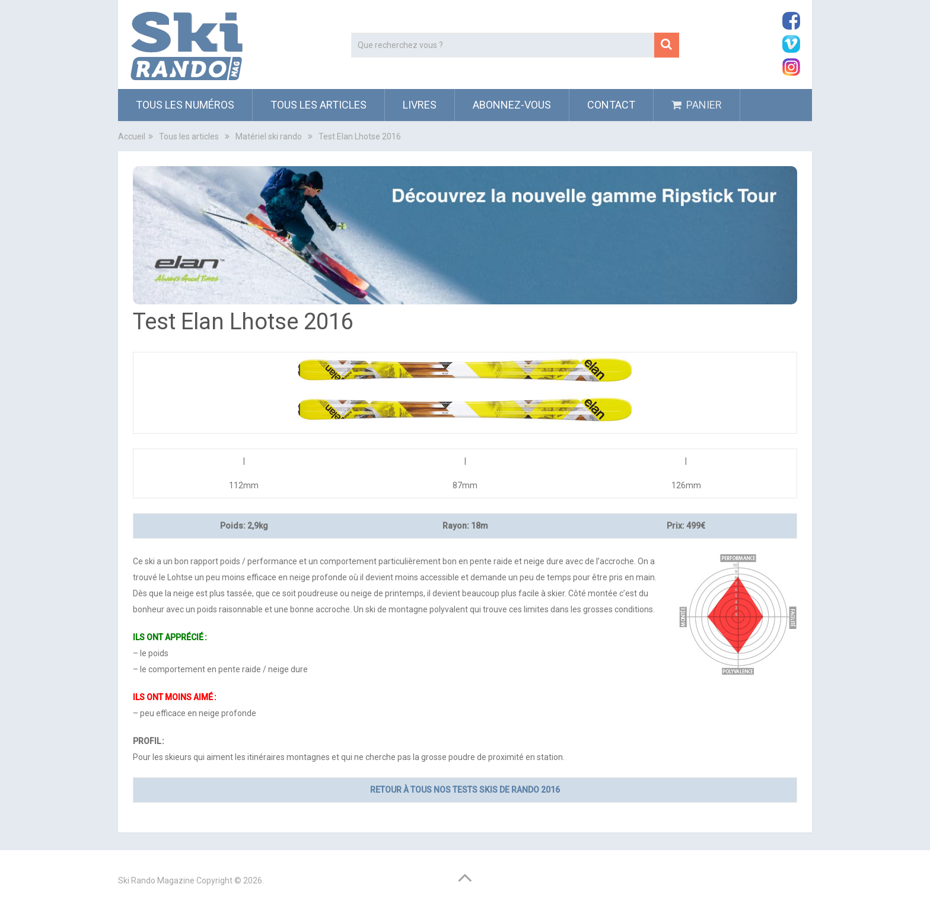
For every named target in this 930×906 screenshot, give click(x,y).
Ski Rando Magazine (156, 880)
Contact (611, 104)
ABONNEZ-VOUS (512, 104)
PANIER (696, 104)
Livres (420, 104)
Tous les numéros (185, 104)
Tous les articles (318, 104)
